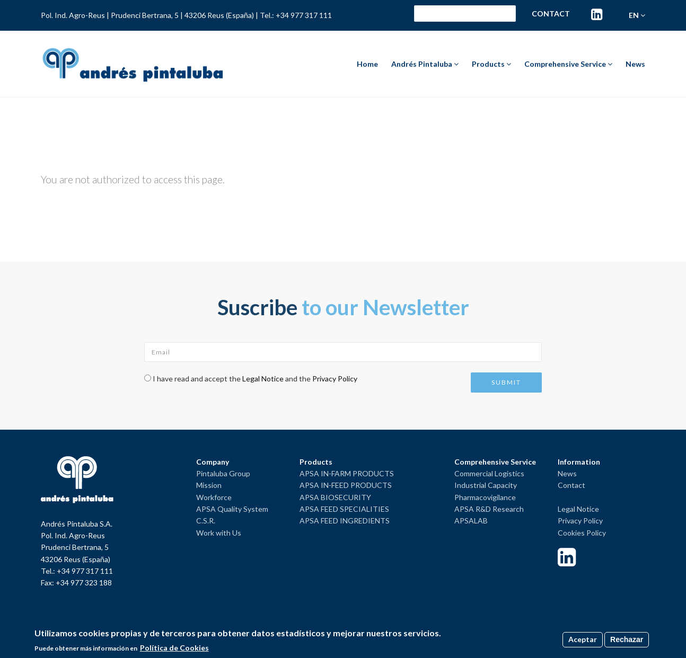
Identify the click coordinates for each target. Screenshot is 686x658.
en (637, 15)
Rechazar (626, 639)
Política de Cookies (174, 647)
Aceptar (582, 639)
